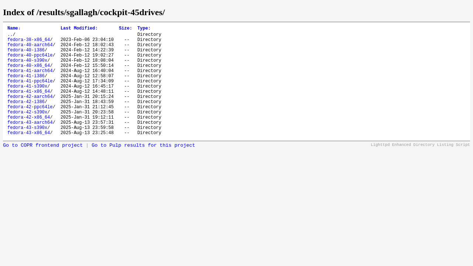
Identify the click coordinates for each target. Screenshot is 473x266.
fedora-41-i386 (26, 86)
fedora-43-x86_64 (28, 156)
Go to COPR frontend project (43, 168)
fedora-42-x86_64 (28, 137)
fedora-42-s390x (27, 130)
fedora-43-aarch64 (29, 143)
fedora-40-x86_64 (28, 74)
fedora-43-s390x (27, 149)
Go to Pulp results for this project (143, 168)
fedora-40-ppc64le (29, 61)
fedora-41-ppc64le (29, 93)
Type (144, 29)
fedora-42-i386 (26, 118)
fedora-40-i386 (26, 55)
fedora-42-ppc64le (29, 124)
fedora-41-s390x (27, 99)
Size (125, 29)
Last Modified (79, 29)
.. (10, 36)
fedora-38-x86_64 (28, 43)
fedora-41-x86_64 (28, 105)
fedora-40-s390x (27, 68)
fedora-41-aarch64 (29, 80)
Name (14, 29)
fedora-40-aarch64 (29, 49)
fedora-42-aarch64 (29, 112)
